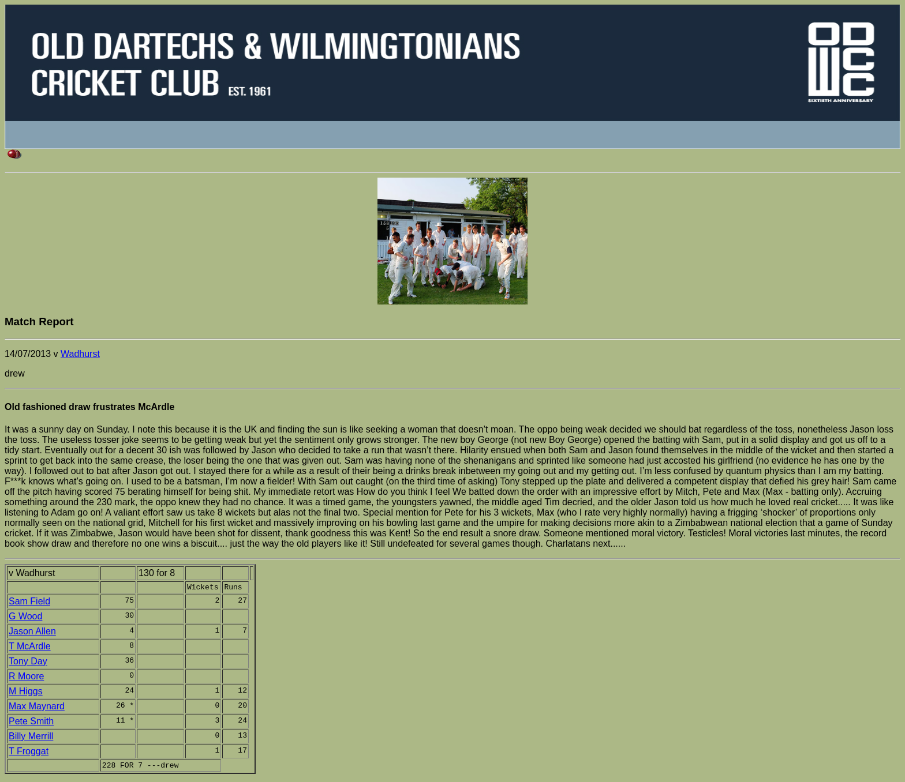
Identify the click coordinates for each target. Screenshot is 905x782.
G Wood (25, 618)
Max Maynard (37, 708)
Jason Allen (32, 633)
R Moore (26, 678)
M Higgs (26, 693)
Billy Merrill (31, 738)
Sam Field (29, 603)
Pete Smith (31, 723)
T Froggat (28, 753)
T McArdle (30, 648)
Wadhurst (80, 354)
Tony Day (28, 663)
